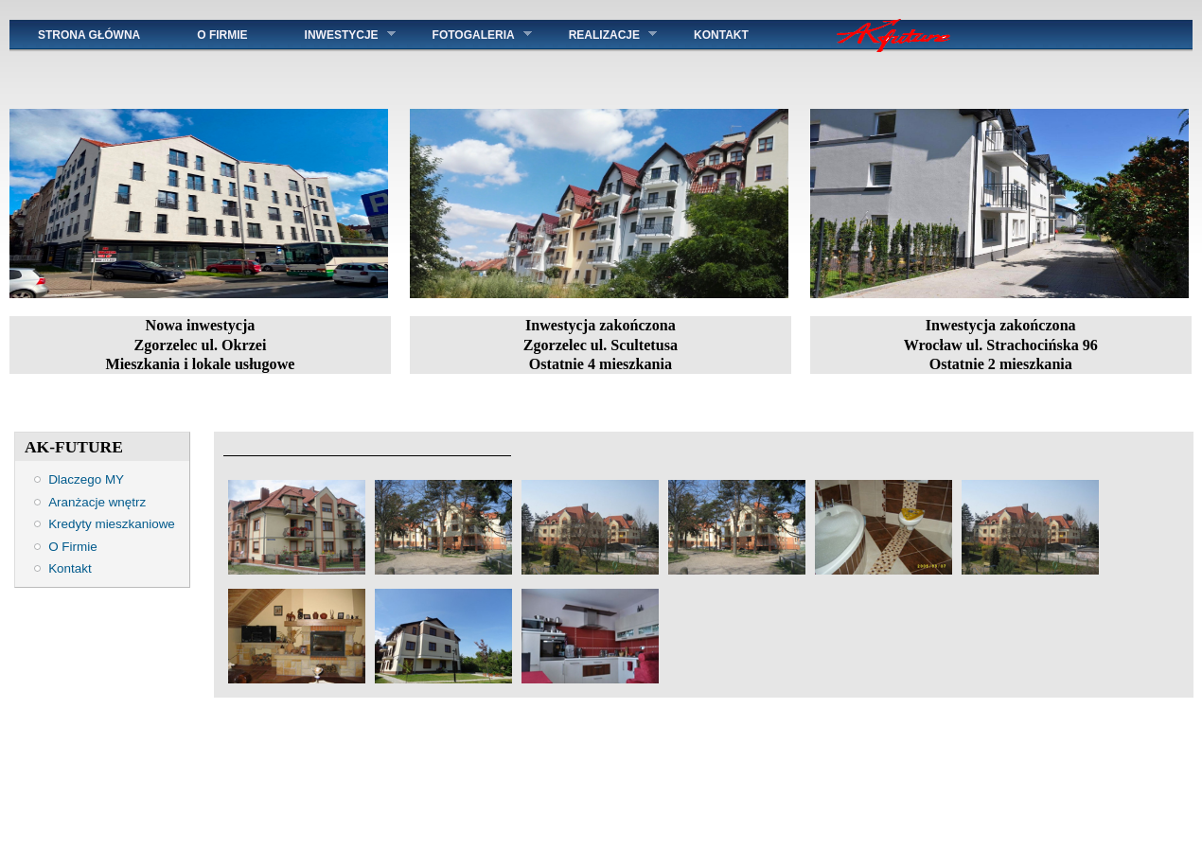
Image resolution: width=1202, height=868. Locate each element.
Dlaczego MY (86, 479)
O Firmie (222, 35)
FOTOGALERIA (468, 34)
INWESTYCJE (336, 34)
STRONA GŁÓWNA (89, 35)
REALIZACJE (598, 34)
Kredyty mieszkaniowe (111, 524)
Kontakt (70, 568)
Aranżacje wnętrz (97, 502)
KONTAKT (751, 35)
